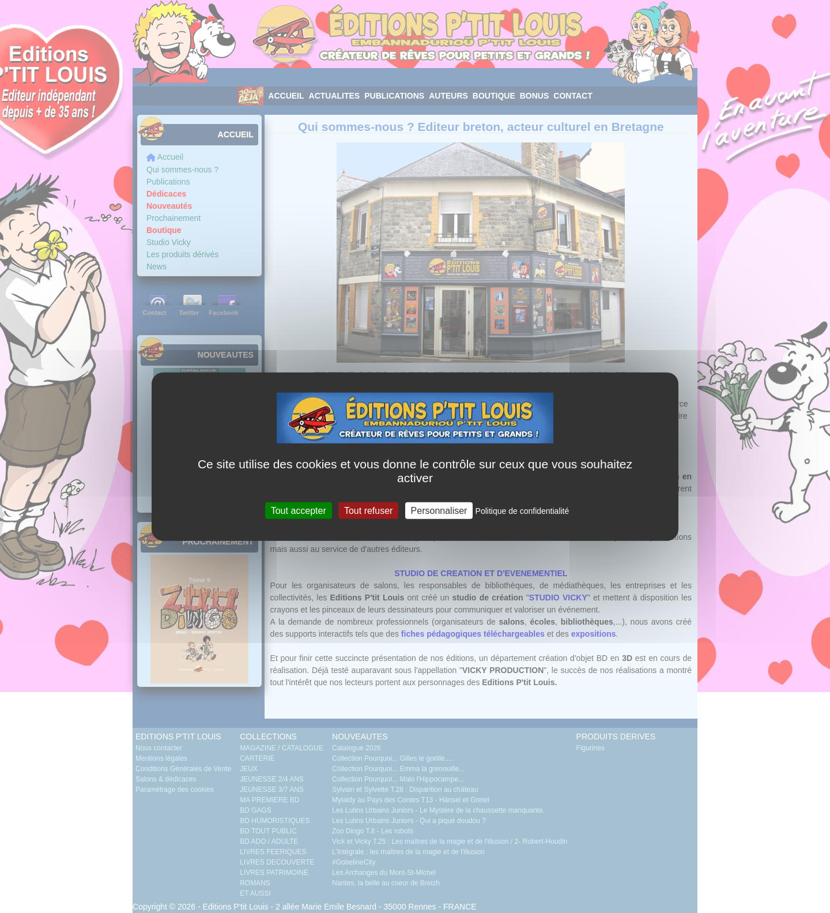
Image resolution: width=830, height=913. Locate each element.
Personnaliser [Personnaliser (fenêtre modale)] (439, 511)
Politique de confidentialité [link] (522, 511)
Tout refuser (368, 511)
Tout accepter (298, 511)
